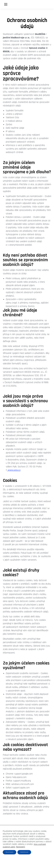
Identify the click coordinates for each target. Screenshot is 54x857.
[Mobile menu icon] (6, 4)
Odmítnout (24, 852)
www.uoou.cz (13, 470)
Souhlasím (9, 852)
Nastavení (20, 847)
